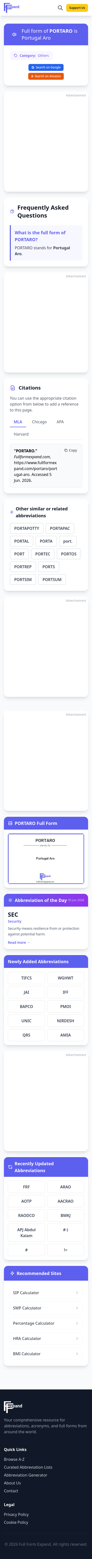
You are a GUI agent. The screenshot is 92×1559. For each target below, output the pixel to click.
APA (60, 422)
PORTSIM (23, 579)
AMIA (65, 1035)
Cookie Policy (16, 1522)
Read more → (19, 942)
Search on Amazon (46, 76)
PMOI (65, 1006)
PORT (19, 554)
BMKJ (66, 1215)
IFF (65, 992)
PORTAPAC (60, 528)
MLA (18, 422)
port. (68, 541)
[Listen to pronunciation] (14, 34)
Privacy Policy (16, 1514)
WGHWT (65, 978)
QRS (26, 1035)
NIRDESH (65, 1021)
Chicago (39, 422)
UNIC (26, 1021)
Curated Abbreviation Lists (28, 1467)
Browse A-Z (14, 1459)
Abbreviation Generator (25, 1475)
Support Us (77, 8)
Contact (11, 1491)
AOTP (26, 1201)
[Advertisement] (46, 141)
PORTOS (69, 554)
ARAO (65, 1187)
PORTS (48, 566)
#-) (65, 1229)
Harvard (21, 434)
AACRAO (66, 1201)
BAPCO (26, 1006)
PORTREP (23, 566)
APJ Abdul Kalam (26, 1232)
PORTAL (21, 541)
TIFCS (26, 978)
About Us (12, 1483)
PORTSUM (51, 579)
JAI (26, 992)
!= (65, 1250)
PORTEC (42, 554)
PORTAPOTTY (26, 528)
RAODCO (26, 1215)
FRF (26, 1187)
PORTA (46, 541)
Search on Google (46, 67)
